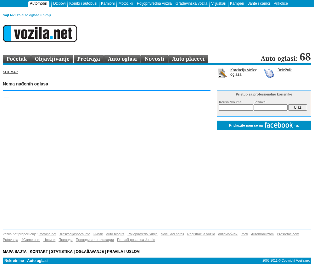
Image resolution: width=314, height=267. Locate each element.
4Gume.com (30, 240)
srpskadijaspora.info (74, 234)
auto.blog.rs (115, 234)
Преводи (65, 240)
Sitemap (10, 72)
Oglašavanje (90, 251)
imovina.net (47, 234)
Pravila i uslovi (125, 251)
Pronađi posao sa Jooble (136, 240)
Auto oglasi (37, 261)
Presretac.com (288, 234)
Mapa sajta (15, 251)
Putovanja (10, 240)
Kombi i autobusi (83, 3)
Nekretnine (14, 261)
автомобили (228, 234)
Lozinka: (260, 102)
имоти (98, 234)
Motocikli (125, 3)
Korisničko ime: (231, 102)
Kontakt (39, 251)
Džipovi (59, 3)
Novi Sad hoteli (172, 234)
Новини (49, 240)
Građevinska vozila (191, 3)
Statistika (62, 251)
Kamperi (237, 3)
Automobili (39, 3)
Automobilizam (262, 234)
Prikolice (281, 3)
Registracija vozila (201, 234)
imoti (244, 234)
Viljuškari (218, 3)
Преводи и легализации (95, 240)
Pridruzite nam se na (264, 125)
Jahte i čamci (259, 3)
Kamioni (108, 3)
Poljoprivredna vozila (154, 3)
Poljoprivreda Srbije (142, 234)
